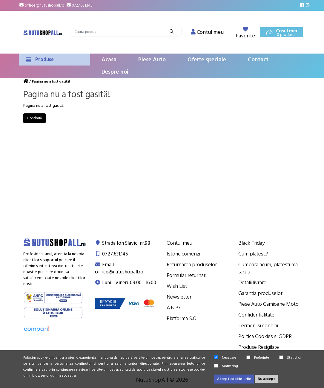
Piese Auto (152, 60)
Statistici (290, 357)
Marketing (226, 366)
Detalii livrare (252, 282)
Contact (258, 60)
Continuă (34, 118)
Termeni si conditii (258, 325)
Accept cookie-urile (234, 378)
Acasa (109, 60)
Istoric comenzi (183, 254)
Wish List (177, 286)
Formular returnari (186, 275)
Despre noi (115, 72)
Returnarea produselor (192, 264)
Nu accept (266, 378)
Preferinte (257, 357)
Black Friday (251, 243)
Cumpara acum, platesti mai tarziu (268, 268)
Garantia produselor (260, 293)
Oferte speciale (207, 60)
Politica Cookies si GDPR (265, 336)
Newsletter (179, 297)
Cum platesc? (253, 254)
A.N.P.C (174, 307)
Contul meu (179, 243)
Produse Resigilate (258, 347)
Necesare (225, 357)
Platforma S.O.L (183, 318)
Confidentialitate (256, 315)
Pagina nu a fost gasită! (51, 81)
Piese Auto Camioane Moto (268, 304)
